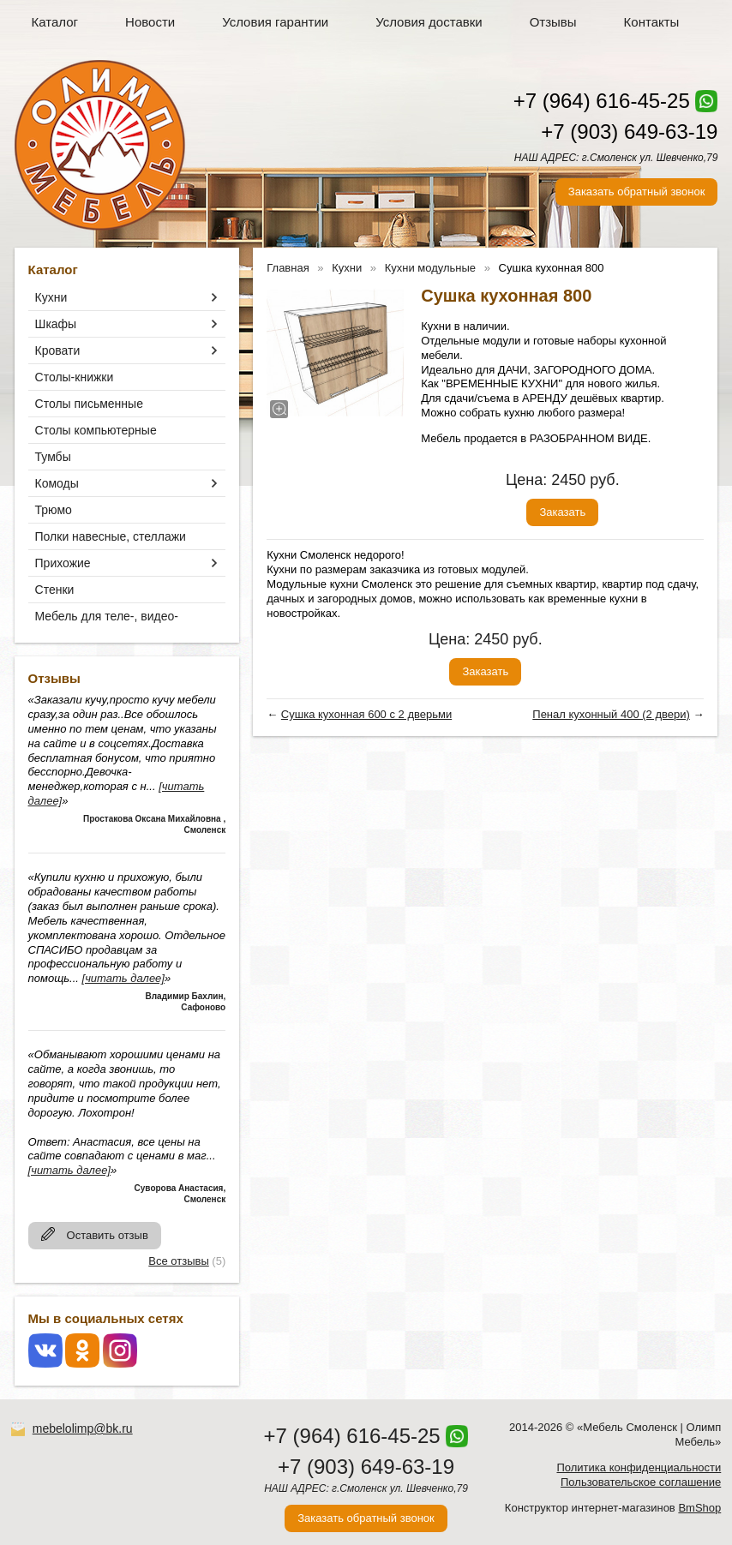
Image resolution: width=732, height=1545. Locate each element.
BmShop (699, 1507)
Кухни (51, 297)
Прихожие (63, 563)
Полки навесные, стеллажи (110, 536)
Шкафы (56, 324)
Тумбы (53, 457)
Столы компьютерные (96, 430)
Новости (150, 22)
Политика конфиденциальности (638, 1467)
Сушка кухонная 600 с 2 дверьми (366, 714)
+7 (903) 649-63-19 (629, 131)
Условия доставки (428, 22)
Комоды (57, 483)
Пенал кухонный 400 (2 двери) (611, 714)
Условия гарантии (275, 22)
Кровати (58, 350)
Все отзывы (178, 1261)
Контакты (652, 22)
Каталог (55, 22)
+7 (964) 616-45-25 (601, 100)
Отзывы (553, 22)
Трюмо (53, 510)
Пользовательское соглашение (641, 1482)
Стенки (55, 589)
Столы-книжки (74, 377)
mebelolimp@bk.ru (83, 1428)
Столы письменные (89, 403)
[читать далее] (123, 978)
